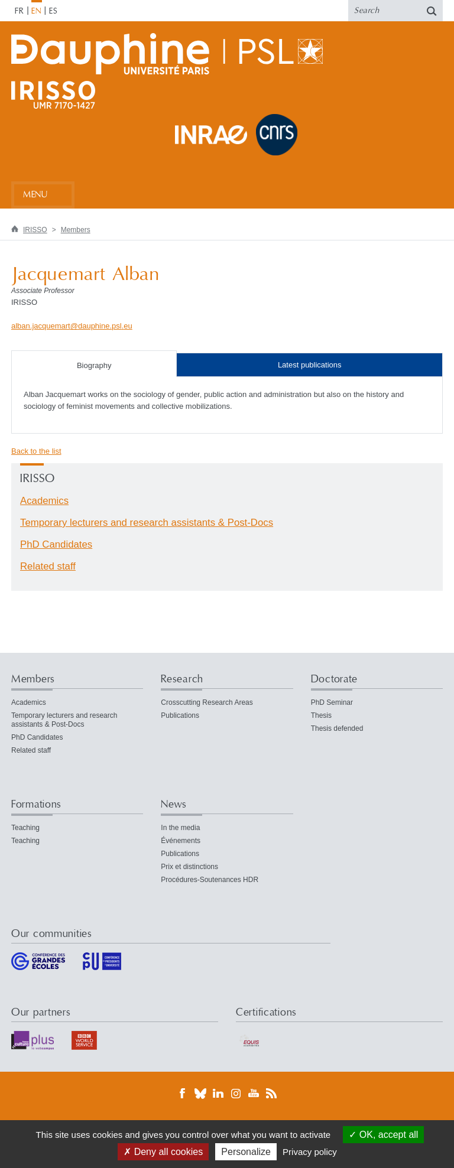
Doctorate (334, 679)
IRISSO (35, 230)
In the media (180, 828)
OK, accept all (383, 1135)
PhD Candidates (56, 544)
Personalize (246, 1152)
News (174, 804)
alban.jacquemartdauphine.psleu (71, 325)
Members (75, 230)
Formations (36, 804)
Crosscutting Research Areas (206, 702)
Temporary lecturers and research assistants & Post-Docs (146, 522)
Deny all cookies (163, 1152)
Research (182, 679)
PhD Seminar (332, 702)
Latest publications (310, 364)
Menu (35, 194)
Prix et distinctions (189, 867)
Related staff (48, 566)
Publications (180, 715)
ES (53, 11)
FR (19, 11)
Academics (44, 500)
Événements (180, 841)
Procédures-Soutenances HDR (209, 880)
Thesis (321, 715)
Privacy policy (310, 1152)
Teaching (25, 828)
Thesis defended (337, 728)
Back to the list (36, 451)
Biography (94, 365)
